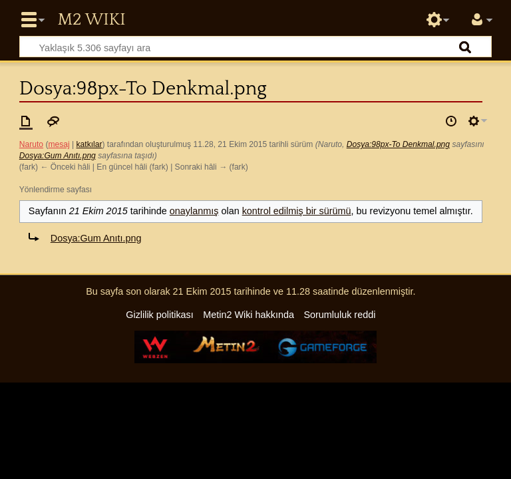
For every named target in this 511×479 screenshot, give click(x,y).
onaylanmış (194, 211)
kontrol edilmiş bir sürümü (296, 211)
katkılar (89, 144)
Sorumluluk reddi (339, 314)
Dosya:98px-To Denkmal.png (398, 144)
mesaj (58, 144)
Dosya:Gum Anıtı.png (57, 155)
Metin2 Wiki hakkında (248, 314)
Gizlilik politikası (160, 314)
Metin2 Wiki (91, 20)
